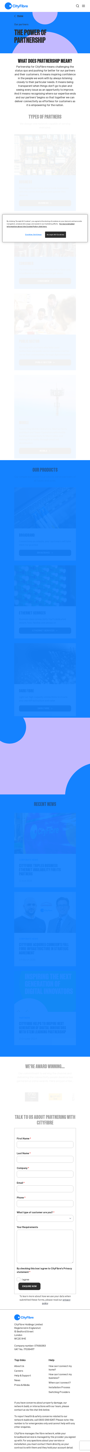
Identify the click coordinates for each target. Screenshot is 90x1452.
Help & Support (22, 1375)
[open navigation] (83, 6)
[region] (45, 228)
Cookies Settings (33, 234)
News (17, 1380)
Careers (18, 1370)
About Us (19, 1366)
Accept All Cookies (55, 235)
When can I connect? (60, 1382)
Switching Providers (59, 1392)
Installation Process (59, 1387)
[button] (77, 6)
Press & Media (22, 1385)
